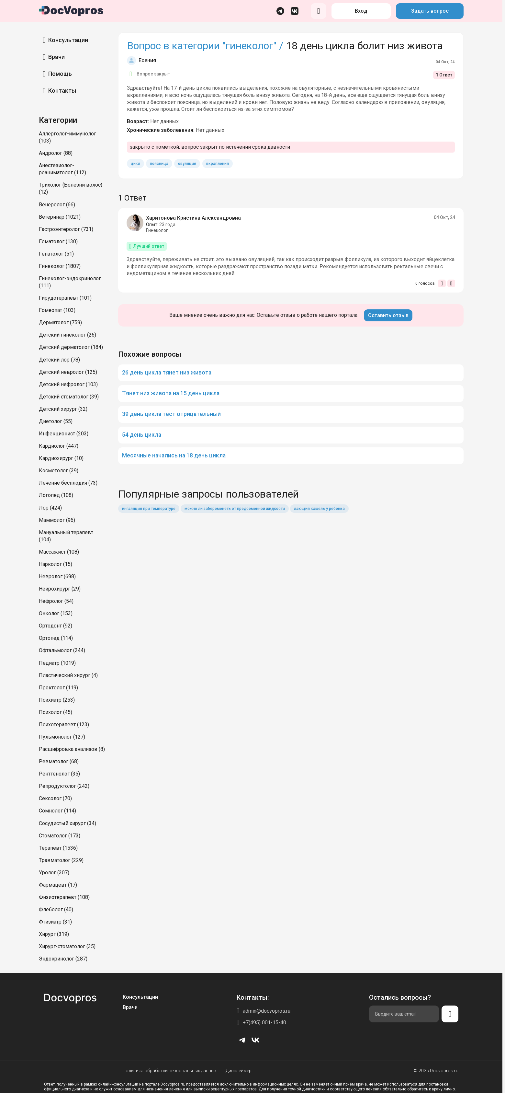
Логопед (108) (56, 495)
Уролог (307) (54, 872)
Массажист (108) (59, 552)
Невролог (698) (57, 576)
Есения (147, 60)
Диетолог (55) (56, 421)
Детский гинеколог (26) (67, 335)
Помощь (60, 73)
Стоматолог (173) (59, 836)
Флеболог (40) (56, 909)
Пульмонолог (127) (62, 737)
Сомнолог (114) (57, 811)
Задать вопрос (430, 11)
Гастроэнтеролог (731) (66, 229)
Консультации (68, 40)
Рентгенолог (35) (59, 774)
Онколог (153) (56, 613)
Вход (361, 11)
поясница (159, 163)
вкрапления (217, 163)
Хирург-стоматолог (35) (67, 946)
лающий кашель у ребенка (319, 508)
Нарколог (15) (55, 564)
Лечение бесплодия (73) (68, 483)
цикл (135, 163)
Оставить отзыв (388, 315)
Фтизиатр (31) (55, 922)
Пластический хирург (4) (68, 675)
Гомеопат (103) (57, 310)
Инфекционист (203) (63, 434)
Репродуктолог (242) (64, 786)
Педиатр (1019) (57, 663)
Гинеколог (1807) (60, 266)
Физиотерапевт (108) (64, 897)
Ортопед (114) (56, 638)
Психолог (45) (55, 712)
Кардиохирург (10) (61, 458)
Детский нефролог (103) (68, 384)
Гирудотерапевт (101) (65, 298)
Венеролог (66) (57, 204)
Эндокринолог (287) (63, 959)
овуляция (187, 163)
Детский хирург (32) (63, 409)
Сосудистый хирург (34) (67, 823)
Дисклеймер (239, 1070)
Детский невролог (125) (68, 372)
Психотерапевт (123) (64, 724)
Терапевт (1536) (58, 848)
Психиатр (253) (57, 700)
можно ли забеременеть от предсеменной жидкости (235, 508)
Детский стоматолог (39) (69, 397)
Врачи (56, 56)
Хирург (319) (54, 934)
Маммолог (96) (57, 520)
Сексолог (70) (55, 798)
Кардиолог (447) (58, 446)
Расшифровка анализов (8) (72, 749)
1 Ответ (444, 74)
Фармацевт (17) (58, 885)
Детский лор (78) (59, 360)
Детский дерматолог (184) (71, 347)
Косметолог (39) (58, 470)
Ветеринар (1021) (60, 217)
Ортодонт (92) (55, 626)
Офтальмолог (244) (62, 650)
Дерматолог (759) (60, 322)
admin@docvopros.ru (266, 1011)
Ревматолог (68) (59, 761)
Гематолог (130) (58, 241)
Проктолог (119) (58, 688)
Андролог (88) (56, 153)
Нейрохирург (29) (60, 589)
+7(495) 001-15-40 (264, 1022)
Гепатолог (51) (56, 254)
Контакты (62, 90)
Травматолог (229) (61, 860)
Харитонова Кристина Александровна (193, 218)
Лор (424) (50, 508)
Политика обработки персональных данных (170, 1070)
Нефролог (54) (56, 601)
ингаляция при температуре (148, 508)
